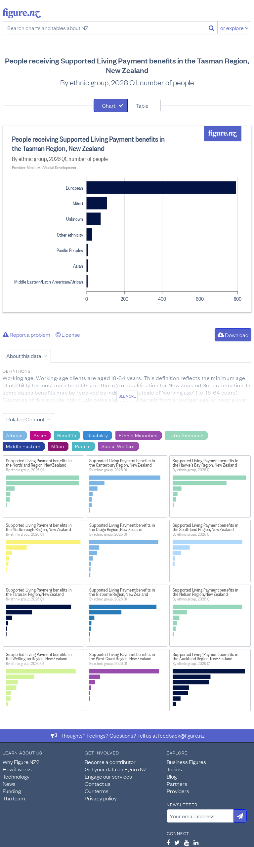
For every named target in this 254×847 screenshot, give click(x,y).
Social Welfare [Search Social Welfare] (118, 445)
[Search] (211, 27)
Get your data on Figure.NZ (116, 769)
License (68, 334)
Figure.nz (22, 13)
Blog (172, 776)
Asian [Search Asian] (40, 435)
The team (14, 798)
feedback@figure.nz (181, 735)
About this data (23, 355)
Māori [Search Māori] (57, 445)
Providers (178, 790)
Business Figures (186, 761)
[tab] (111, 105)
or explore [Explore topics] (234, 27)
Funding (12, 790)
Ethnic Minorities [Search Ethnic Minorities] (138, 435)
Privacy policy (101, 798)
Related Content (25, 419)
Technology (16, 776)
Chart (108, 105)
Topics (174, 769)
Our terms (96, 790)
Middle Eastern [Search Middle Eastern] (23, 445)
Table (142, 105)
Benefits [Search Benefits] (66, 435)
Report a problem (26, 334)
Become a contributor (110, 761)
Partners (177, 783)
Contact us (97, 783)
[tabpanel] (127, 219)
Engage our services (108, 776)
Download (233, 334)
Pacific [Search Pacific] (83, 445)
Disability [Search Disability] (97, 435)
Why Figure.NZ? (21, 761)
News (9, 783)
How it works (17, 769)
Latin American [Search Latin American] (186, 435)
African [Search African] (14, 435)
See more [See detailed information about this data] (127, 396)
